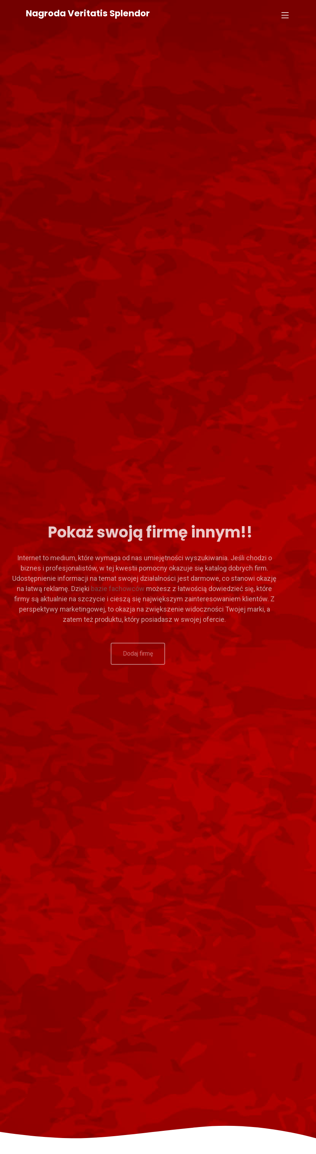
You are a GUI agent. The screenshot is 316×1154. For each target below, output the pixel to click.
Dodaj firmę (122, 653)
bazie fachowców (99, 589)
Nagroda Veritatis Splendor (88, 13)
